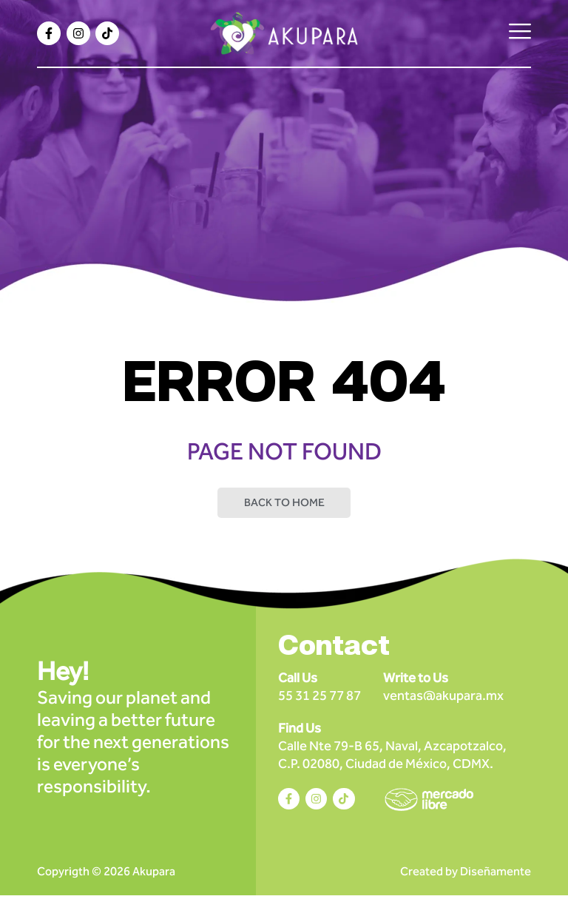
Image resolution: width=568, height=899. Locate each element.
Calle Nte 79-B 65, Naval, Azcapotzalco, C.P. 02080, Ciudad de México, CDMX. (392, 748)
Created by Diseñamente (465, 875)
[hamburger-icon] (520, 33)
